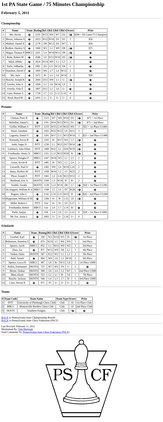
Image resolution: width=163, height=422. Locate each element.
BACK (4, 317)
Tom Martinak (25, 329)
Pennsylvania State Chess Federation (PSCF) (46, 332)
